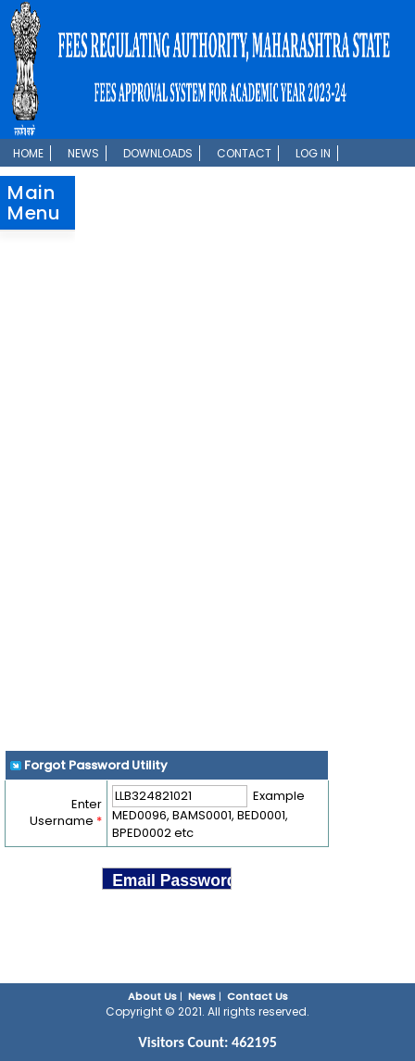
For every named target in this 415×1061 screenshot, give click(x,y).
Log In (313, 153)
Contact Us (257, 996)
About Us (152, 996)
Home (28, 153)
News (83, 153)
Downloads (158, 153)
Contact (244, 153)
